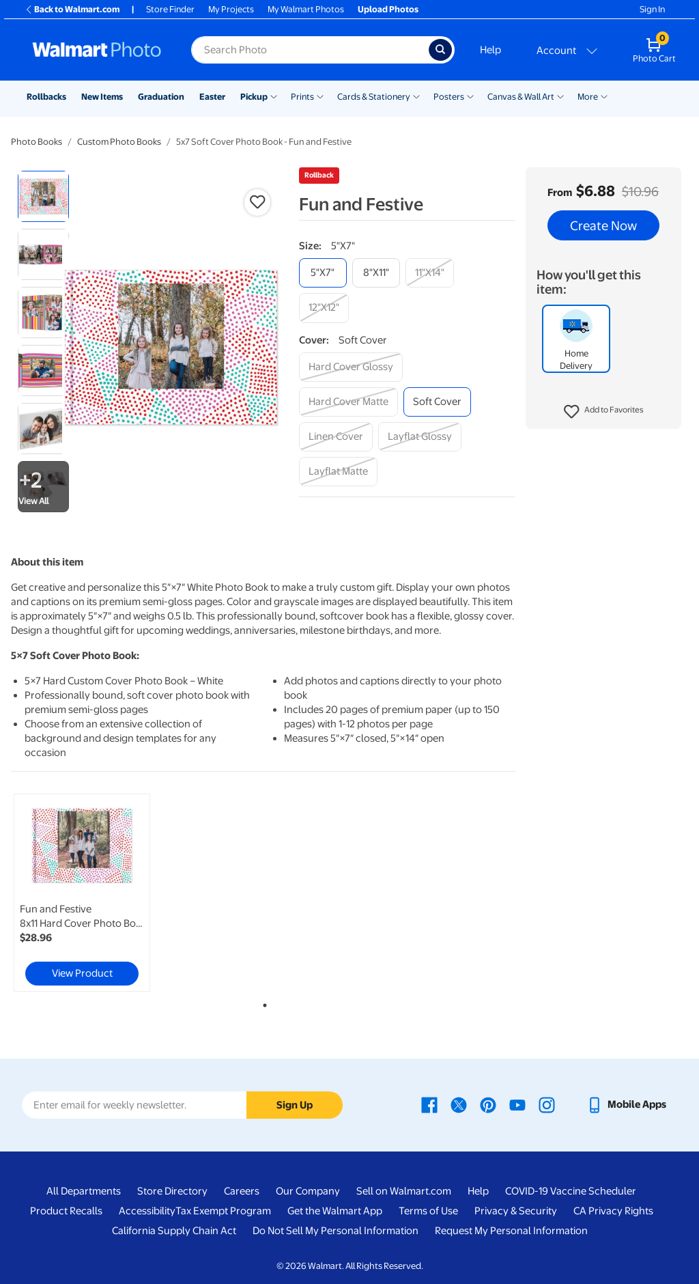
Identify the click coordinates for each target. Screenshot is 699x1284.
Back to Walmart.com (72, 9)
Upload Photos (388, 9)
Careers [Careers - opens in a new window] (241, 1191)
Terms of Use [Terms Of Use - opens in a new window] (428, 1211)
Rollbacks (46, 97)
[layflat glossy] (419, 436)
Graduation (161, 97)
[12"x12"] (324, 307)
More (587, 97)
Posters (448, 97)
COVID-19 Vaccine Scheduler (570, 1191)
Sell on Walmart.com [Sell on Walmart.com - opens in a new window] (403, 1191)
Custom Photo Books (119, 142)
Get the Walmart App (334, 1211)
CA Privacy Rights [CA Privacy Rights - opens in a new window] (613, 1211)
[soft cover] (437, 402)
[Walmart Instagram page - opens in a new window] (547, 1104)
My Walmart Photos (306, 9)
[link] (81, 892)
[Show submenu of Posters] (470, 95)
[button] (604, 411)
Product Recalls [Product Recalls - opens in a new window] (66, 1211)
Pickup (254, 97)
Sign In (652, 9)
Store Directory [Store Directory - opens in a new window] (172, 1191)
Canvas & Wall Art (520, 97)
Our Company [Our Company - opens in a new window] (308, 1191)
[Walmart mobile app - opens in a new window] (626, 1104)
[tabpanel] (95, 893)
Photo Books (36, 142)
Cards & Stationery (373, 97)
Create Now (603, 225)
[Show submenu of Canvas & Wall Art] (560, 95)
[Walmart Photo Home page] (96, 50)
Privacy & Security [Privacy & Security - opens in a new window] (515, 1211)
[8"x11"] (376, 273)
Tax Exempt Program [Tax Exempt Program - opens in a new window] (223, 1211)
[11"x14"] (429, 273)
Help (490, 50)
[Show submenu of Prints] (320, 95)
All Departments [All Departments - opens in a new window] (83, 1191)
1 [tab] (262, 1002)
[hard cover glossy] (351, 367)
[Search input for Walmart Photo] (310, 50)
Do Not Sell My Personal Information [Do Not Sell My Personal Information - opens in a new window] (335, 1231)
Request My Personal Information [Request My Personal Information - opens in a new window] (511, 1231)
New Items (102, 97)
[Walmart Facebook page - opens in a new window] (429, 1104)
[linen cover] (336, 436)
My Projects (231, 9)
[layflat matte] (338, 471)
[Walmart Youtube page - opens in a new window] (517, 1104)
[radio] (43, 196)
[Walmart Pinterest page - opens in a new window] (488, 1104)
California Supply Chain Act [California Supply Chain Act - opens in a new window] (174, 1231)
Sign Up (294, 1105)
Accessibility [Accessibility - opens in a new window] (147, 1211)
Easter (212, 97)
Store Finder (170, 9)
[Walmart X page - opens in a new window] (459, 1104)
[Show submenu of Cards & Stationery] (416, 95)
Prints (302, 97)
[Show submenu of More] (604, 95)
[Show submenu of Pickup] (274, 95)
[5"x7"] (323, 273)
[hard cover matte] (348, 402)
